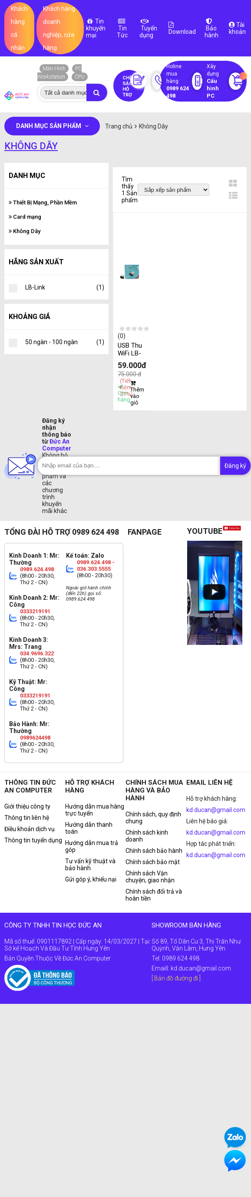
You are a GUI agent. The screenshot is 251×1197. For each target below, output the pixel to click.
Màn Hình (54, 69)
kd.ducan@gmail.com (215, 809)
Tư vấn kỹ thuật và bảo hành (90, 864)
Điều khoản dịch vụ (29, 828)
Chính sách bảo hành (154, 850)
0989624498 (35, 737)
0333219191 (35, 611)
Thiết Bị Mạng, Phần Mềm (43, 202)
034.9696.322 (37, 653)
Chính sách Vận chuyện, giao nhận (150, 877)
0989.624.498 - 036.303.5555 (96, 565)
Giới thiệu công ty (27, 806)
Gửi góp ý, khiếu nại (90, 879)
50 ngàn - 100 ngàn (64, 342)
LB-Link (64, 287)
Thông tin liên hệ (26, 817)
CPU (80, 77)
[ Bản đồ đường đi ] (176, 978)
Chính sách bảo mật (153, 861)
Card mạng (25, 217)
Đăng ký (235, 465)
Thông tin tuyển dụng (33, 840)
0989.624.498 (37, 569)
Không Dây (24, 231)
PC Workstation (59, 73)
